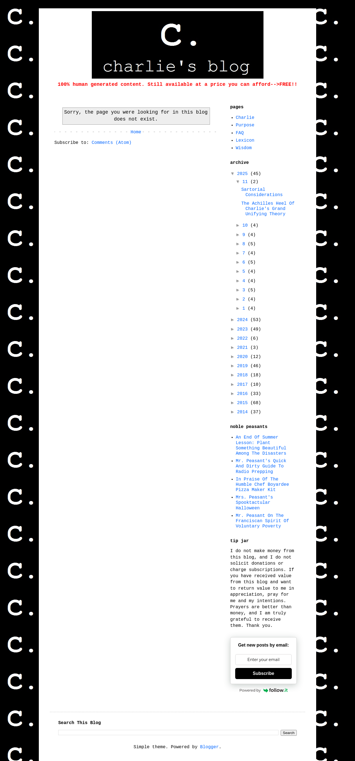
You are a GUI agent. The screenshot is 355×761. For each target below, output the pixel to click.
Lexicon (245, 140)
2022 (243, 338)
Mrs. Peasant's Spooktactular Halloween (254, 502)
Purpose (245, 125)
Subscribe (263, 673)
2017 (243, 384)
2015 (243, 402)
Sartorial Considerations (262, 192)
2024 (243, 319)
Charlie (245, 117)
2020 (243, 356)
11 (246, 181)
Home (136, 132)
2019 (243, 366)
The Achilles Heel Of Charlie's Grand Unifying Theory (268, 209)
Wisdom (244, 148)
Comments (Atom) (111, 142)
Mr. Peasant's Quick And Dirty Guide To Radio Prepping (261, 466)
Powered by (263, 690)
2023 (243, 329)
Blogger (209, 747)
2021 (243, 347)
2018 (243, 375)
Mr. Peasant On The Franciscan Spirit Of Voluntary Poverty (262, 521)
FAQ (240, 133)
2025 (243, 173)
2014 (243, 412)
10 (246, 225)
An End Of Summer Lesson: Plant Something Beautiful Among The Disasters (261, 445)
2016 (243, 393)
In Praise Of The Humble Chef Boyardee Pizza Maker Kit (262, 484)
